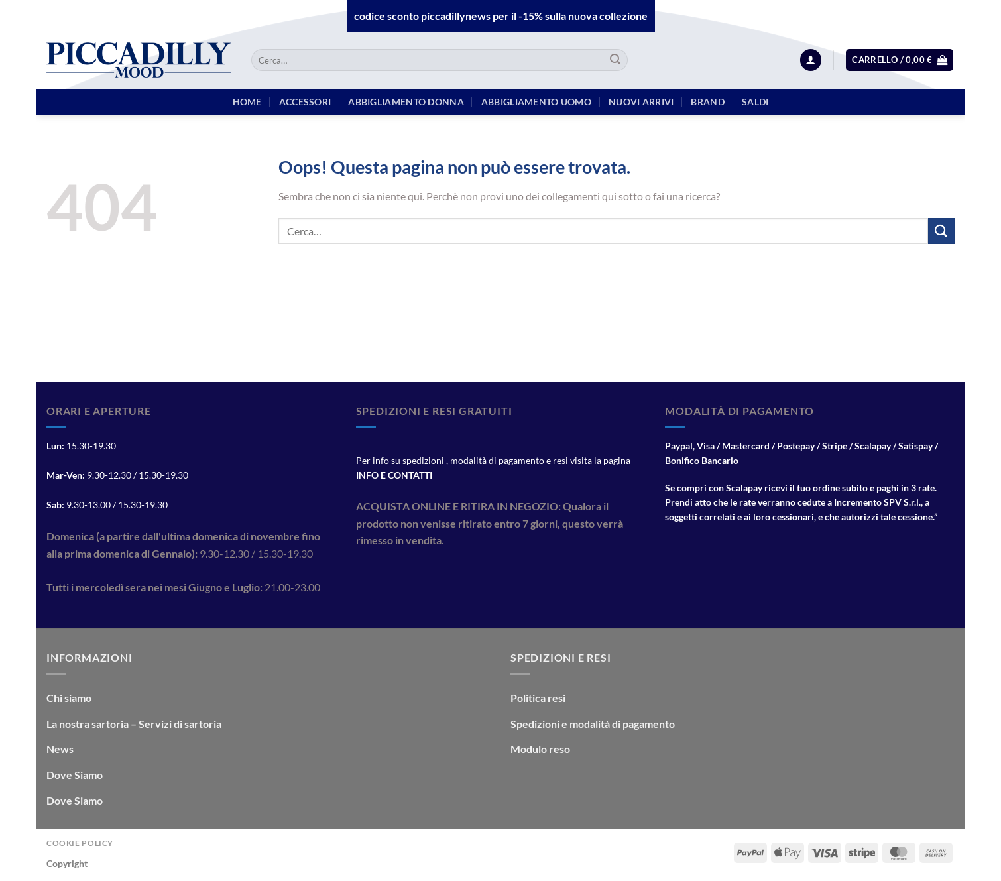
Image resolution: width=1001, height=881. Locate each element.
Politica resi (537, 697)
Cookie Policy (79, 843)
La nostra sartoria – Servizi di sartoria (133, 723)
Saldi (755, 101)
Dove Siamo (74, 774)
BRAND (707, 101)
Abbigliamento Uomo (536, 101)
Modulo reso (540, 748)
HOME (247, 101)
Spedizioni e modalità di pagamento (592, 723)
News (60, 748)
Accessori (305, 101)
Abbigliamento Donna (405, 101)
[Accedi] (810, 60)
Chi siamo (68, 697)
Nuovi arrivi (641, 101)
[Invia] (615, 60)
